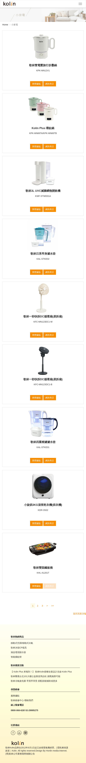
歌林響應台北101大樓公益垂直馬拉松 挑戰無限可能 (35, 676)
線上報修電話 (17, 705)
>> (52, 606)
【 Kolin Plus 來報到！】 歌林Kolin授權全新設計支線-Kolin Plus (41, 671)
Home (5, 24)
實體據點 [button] (36, 84)
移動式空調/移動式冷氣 (22, 643)
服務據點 (15, 695)
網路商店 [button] (49, 84)
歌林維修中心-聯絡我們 (22, 700)
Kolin (9, 4)
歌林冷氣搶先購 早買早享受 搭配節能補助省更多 (34, 681)
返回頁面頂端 (79, 613)
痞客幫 (25, 733)
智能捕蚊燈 (16, 657)
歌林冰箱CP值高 (19, 647)
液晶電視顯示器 (18, 652)
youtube (19, 733)
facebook (13, 733)
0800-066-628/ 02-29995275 (24, 710)
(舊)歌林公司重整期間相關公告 (20, 754)
